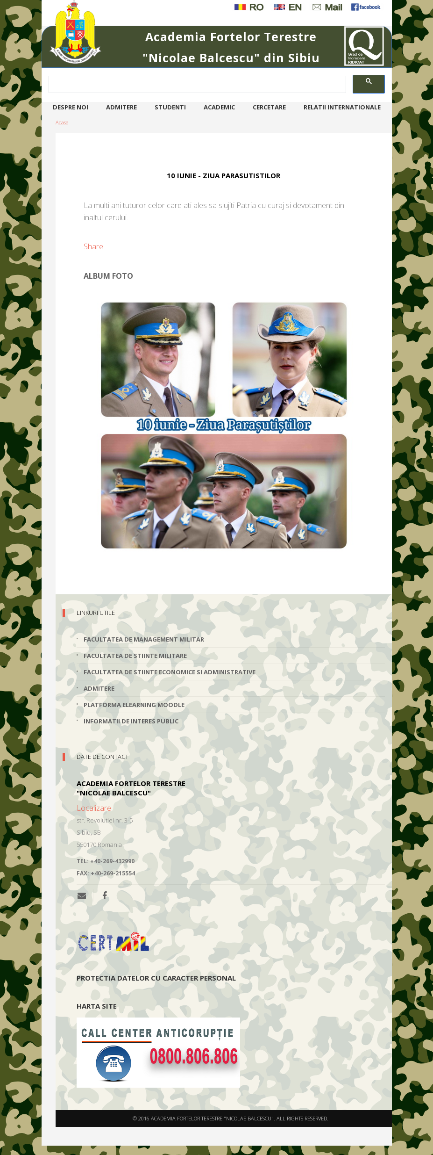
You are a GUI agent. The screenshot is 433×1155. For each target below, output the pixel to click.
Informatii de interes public (131, 721)
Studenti (170, 107)
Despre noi (70, 107)
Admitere (121, 107)
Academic (219, 107)
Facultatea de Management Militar (144, 639)
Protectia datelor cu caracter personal (156, 977)
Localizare (94, 808)
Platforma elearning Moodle (134, 704)
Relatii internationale (342, 107)
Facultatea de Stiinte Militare (135, 655)
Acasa (62, 122)
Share (93, 246)
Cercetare (269, 107)
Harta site (97, 1006)
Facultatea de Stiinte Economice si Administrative (170, 672)
